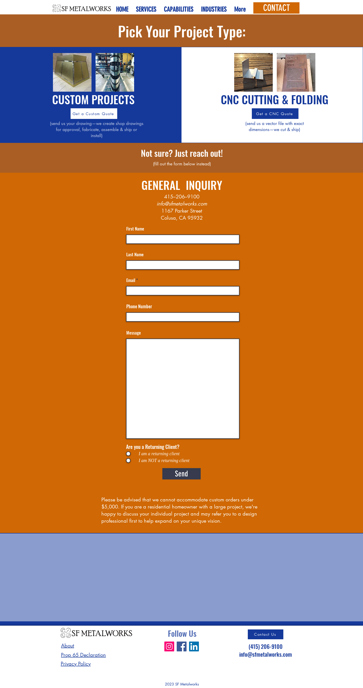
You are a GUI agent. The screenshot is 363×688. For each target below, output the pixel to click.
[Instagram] (169, 646)
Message (133, 332)
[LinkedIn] (194, 646)
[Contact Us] (265, 634)
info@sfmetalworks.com (182, 203)
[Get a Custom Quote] (94, 113)
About (67, 645)
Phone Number (139, 306)
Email (130, 280)
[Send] (181, 473)
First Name (135, 228)
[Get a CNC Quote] (275, 113)
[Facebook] (182, 646)
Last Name (135, 254)
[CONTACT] (276, 8)
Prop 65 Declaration (83, 655)
